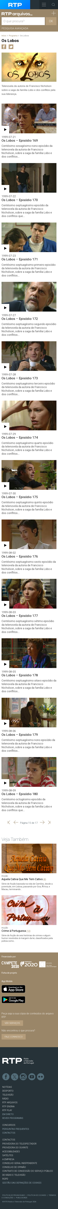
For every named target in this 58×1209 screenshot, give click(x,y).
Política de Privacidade (13, 1195)
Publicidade (21, 1198)
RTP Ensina (8, 1106)
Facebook (6, 1077)
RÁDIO (5, 1098)
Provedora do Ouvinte (15, 1147)
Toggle (53, 4)
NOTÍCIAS (7, 1087)
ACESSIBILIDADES (11, 1151)
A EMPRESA (8, 1159)
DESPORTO (7, 1091)
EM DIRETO (8, 1114)
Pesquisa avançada (15, 28)
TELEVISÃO (7, 1095)
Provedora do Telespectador (19, 1143)
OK (51, 21)
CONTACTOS (8, 1140)
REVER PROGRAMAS (12, 1118)
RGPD (5, 1179)
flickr (40, 1077)
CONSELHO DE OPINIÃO (14, 1167)
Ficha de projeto (9, 973)
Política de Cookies (36, 1195)
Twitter (14, 1077)
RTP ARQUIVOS (9, 1102)
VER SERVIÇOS (12, 1023)
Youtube (32, 1077)
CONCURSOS (8, 1125)
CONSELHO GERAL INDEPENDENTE (19, 1163)
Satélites (7, 1155)
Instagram (23, 1077)
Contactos (8, 1133)
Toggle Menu (42, 3)
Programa (13, 35)
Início (4, 35)
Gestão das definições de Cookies (21, 1183)
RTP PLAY (7, 1110)
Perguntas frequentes (15, 1129)
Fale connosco (14, 1036)
